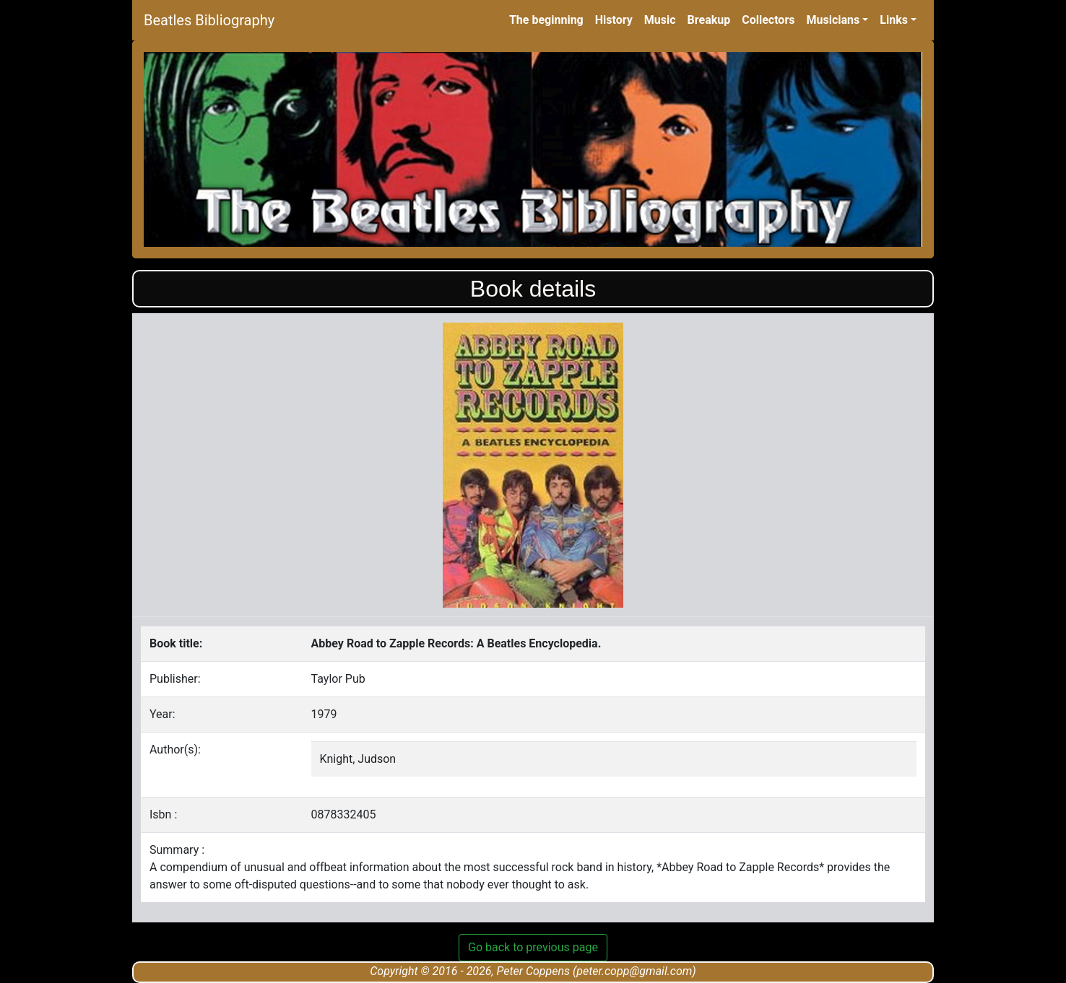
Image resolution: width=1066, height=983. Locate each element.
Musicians (832, 20)
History (614, 20)
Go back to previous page (533, 947)
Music (660, 20)
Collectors (768, 20)
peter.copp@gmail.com (634, 971)
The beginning (546, 20)
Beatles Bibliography (209, 20)
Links (894, 20)
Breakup (709, 20)
